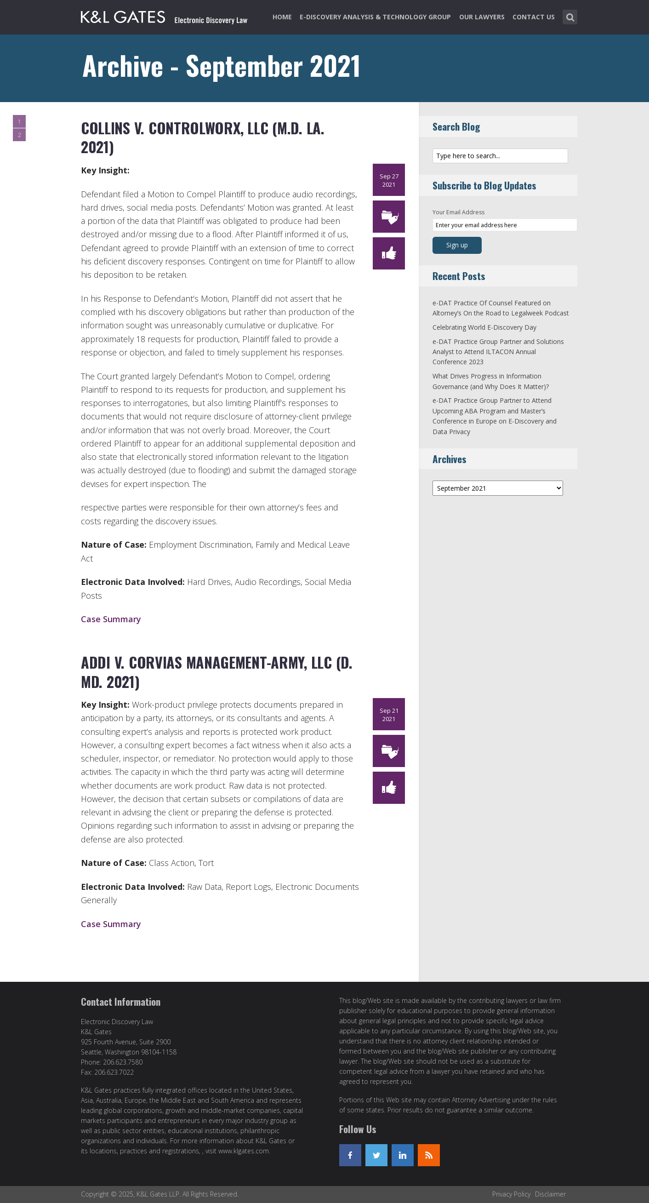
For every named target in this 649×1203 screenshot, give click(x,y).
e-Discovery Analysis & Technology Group (375, 16)
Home (282, 16)
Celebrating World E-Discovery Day (484, 327)
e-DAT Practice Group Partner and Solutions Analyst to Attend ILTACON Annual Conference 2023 (498, 352)
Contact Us (533, 16)
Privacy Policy (511, 1194)
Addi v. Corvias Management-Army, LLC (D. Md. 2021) (217, 671)
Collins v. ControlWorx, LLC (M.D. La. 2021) (202, 137)
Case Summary (111, 618)
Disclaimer (550, 1194)
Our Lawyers (482, 16)
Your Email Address (458, 212)
